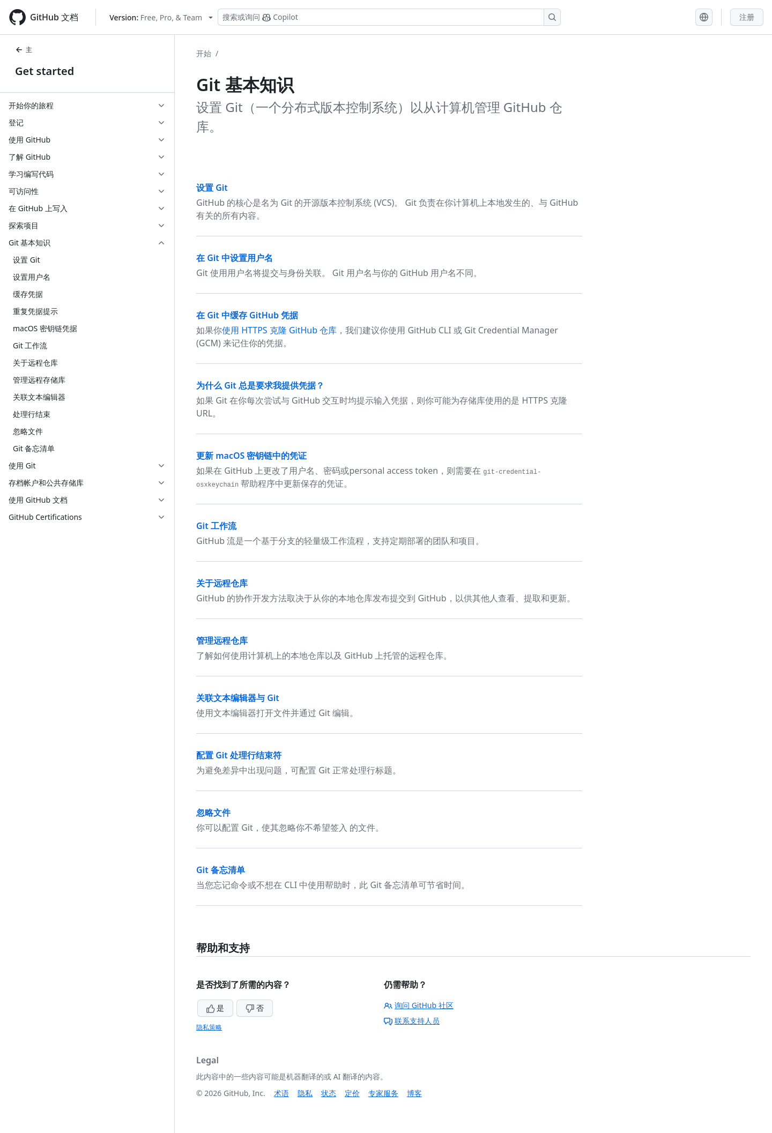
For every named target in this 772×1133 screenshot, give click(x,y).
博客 (414, 1093)
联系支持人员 (412, 1021)
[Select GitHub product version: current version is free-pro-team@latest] (161, 17)
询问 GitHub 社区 (419, 1005)
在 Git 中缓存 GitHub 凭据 (247, 315)
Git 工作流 (216, 526)
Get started (44, 71)
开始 (203, 53)
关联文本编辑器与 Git (237, 698)
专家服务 (383, 1093)
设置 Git (212, 187)
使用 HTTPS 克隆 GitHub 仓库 (279, 330)
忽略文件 (213, 812)
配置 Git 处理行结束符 (238, 755)
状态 (328, 1093)
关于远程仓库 (222, 583)
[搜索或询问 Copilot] (389, 17)
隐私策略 (209, 1027)
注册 (746, 17)
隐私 (305, 1093)
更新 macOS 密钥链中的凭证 (251, 455)
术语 (281, 1093)
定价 (352, 1093)
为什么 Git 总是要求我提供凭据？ (260, 385)
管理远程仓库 (222, 640)
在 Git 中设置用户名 (234, 258)
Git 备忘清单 (220, 870)
